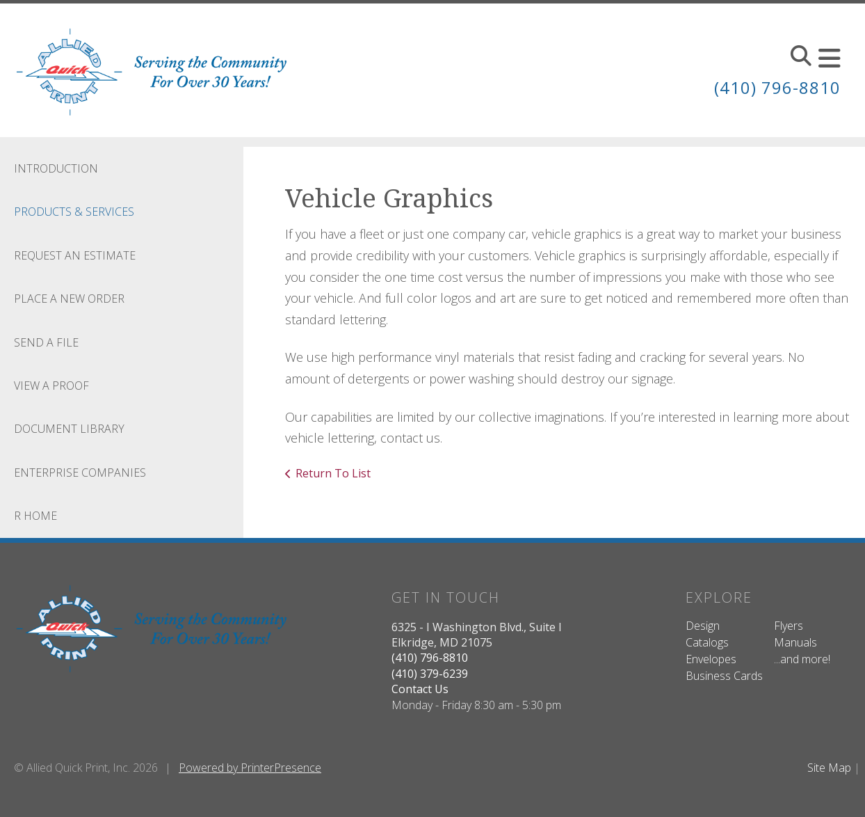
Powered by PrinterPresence (250, 767)
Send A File (46, 342)
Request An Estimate (75, 255)
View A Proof (51, 385)
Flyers (788, 625)
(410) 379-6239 (429, 673)
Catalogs (707, 642)
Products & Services (74, 211)
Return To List (333, 473)
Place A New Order (69, 298)
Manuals (795, 642)
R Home (35, 515)
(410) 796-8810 (777, 87)
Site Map (829, 767)
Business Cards (724, 675)
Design (703, 625)
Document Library (69, 428)
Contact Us (419, 689)
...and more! (802, 659)
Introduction (56, 168)
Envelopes (711, 659)
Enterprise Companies (80, 472)
